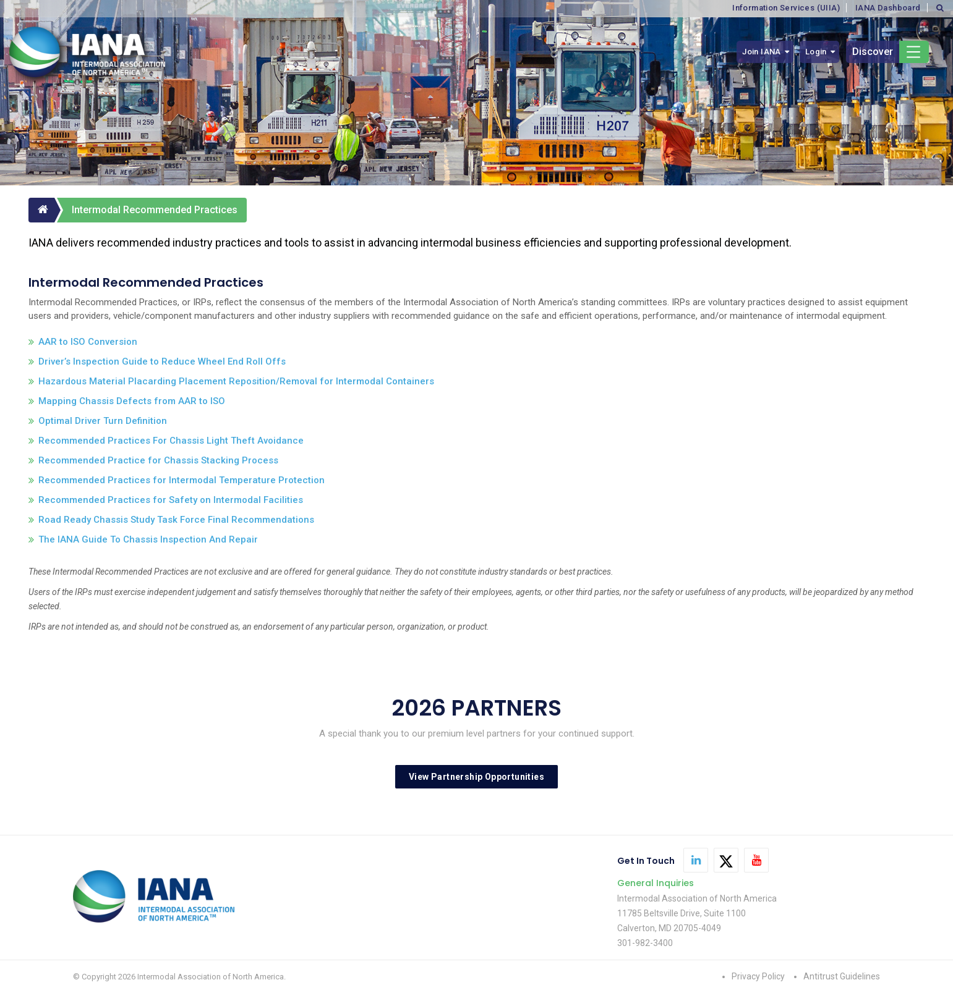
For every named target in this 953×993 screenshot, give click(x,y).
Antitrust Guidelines (841, 976)
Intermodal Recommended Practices (154, 210)
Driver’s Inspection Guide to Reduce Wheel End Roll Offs (162, 361)
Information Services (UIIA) (786, 7)
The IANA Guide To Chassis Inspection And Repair (148, 539)
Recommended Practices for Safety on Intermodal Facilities (170, 499)
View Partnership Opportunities (476, 777)
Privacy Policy (758, 976)
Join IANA (761, 51)
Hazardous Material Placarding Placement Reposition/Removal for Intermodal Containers (236, 381)
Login (816, 51)
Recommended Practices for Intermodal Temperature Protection (181, 480)
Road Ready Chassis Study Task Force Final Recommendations (176, 519)
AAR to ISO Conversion (87, 341)
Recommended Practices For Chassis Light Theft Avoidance (171, 440)
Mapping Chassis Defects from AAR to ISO (131, 401)
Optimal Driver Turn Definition (102, 420)
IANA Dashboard (888, 7)
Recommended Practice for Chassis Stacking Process (158, 460)
